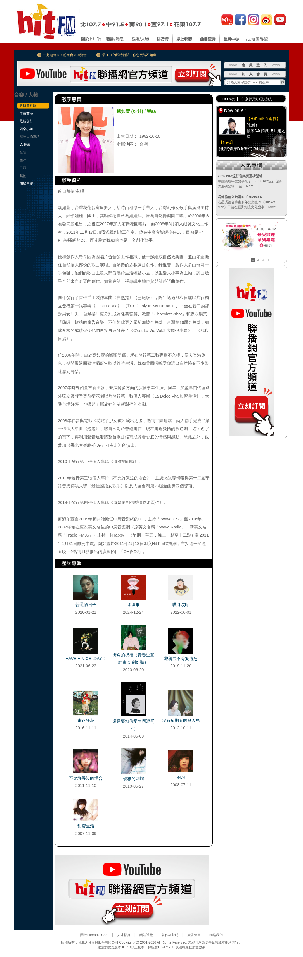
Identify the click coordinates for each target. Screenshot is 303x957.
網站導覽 (146, 935)
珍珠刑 (133, 604)
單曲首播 (26, 113)
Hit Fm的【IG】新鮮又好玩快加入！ (249, 99)
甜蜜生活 (85, 826)
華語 (23, 152)
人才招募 (124, 935)
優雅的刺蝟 (133, 778)
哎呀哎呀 (180, 604)
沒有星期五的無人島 (181, 720)
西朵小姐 (26, 129)
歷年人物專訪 (30, 137)
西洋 (23, 160)
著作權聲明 (170, 935)
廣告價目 (194, 935)
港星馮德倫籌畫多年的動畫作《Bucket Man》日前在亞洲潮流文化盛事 (247, 202)
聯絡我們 (216, 935)
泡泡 (181, 777)
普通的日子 (85, 604)
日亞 (23, 168)
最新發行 (26, 121)
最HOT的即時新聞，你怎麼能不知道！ (130, 55)
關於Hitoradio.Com (94, 935)
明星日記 (26, 184)
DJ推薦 (25, 145)
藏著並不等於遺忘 (181, 658)
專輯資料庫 (28, 105)
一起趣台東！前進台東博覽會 (65, 55)
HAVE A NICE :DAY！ (85, 658)
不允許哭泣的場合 (86, 778)
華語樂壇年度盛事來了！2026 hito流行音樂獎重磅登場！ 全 (250, 181)
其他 (23, 176)
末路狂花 (85, 720)
